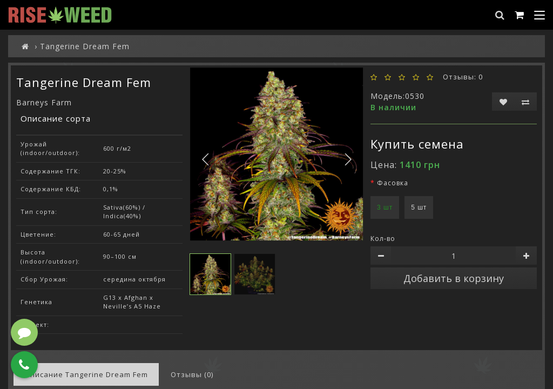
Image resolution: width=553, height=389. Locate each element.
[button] (347, 159)
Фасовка (392, 182)
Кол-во (382, 238)
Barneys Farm (44, 102)
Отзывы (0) (192, 374)
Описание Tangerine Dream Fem (86, 374)
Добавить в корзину (453, 278)
